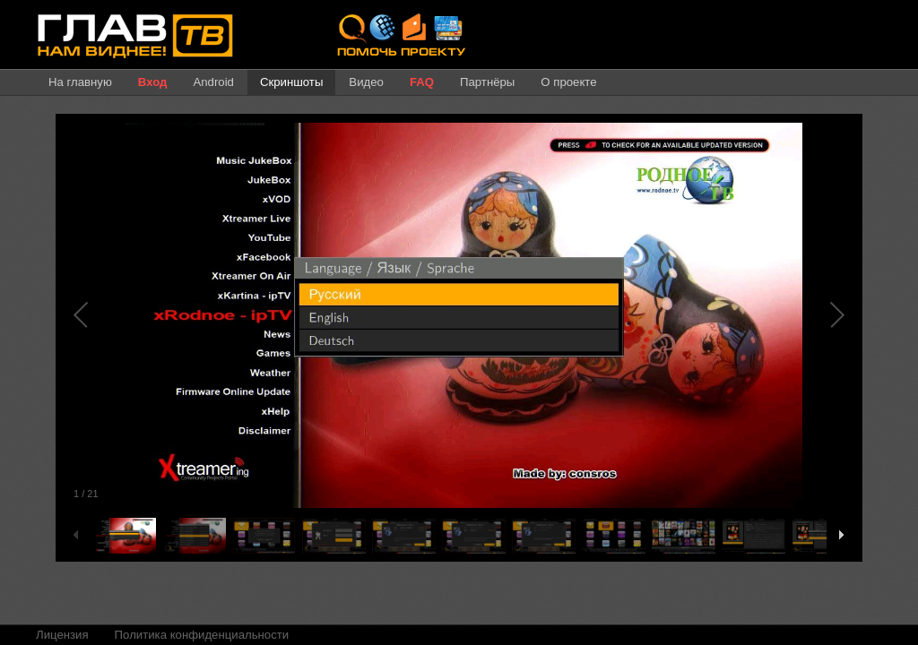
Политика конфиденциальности (202, 634)
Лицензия (62, 634)
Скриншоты (291, 82)
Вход (153, 82)
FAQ (422, 82)
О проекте (568, 82)
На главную (80, 82)
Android (213, 82)
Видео (366, 82)
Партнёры (487, 82)
